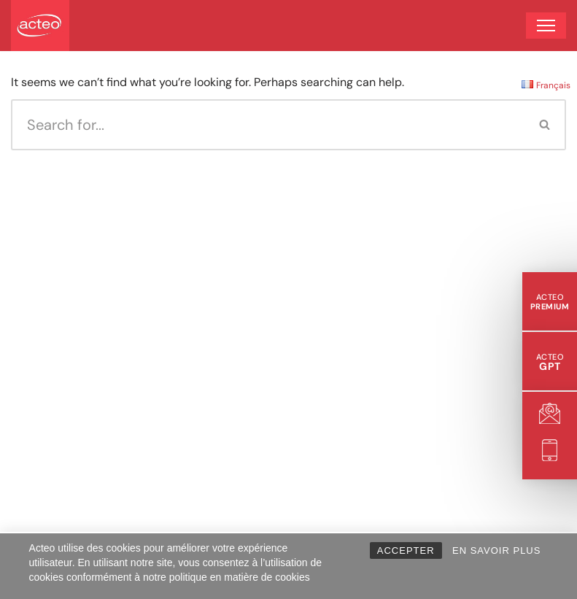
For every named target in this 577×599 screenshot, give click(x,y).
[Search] (267, 124)
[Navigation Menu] (546, 25)
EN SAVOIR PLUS (496, 550)
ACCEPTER (406, 550)
